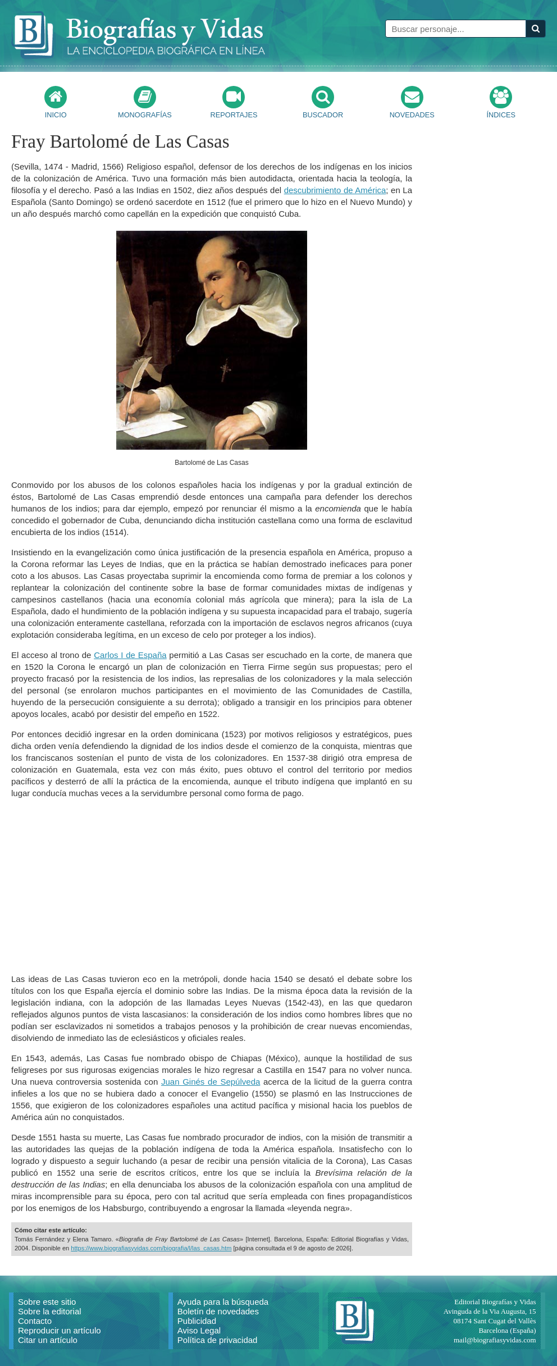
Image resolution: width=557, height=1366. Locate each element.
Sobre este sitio (47, 1301)
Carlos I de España (130, 655)
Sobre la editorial (49, 1311)
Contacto (35, 1321)
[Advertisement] (211, 886)
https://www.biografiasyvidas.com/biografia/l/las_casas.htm (151, 1248)
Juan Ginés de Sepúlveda (210, 1081)
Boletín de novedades (218, 1311)
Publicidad (196, 1321)
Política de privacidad (217, 1340)
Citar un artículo (47, 1340)
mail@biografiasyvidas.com (495, 1340)
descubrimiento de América (335, 190)
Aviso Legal (199, 1330)
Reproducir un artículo (59, 1330)
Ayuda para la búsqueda (222, 1301)
